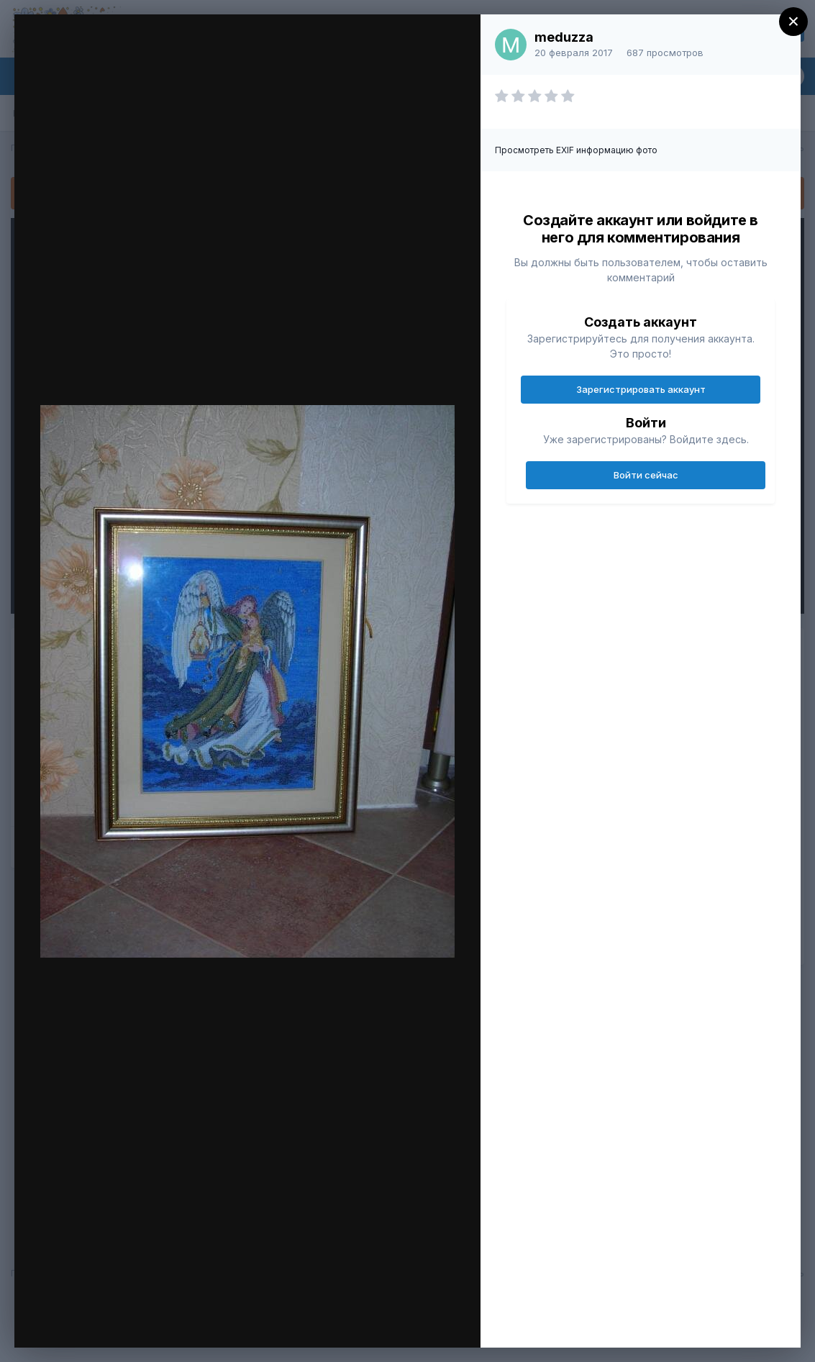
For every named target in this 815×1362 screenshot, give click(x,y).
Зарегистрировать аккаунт (641, 389)
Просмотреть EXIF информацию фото (576, 150)
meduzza (563, 37)
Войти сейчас (646, 475)
